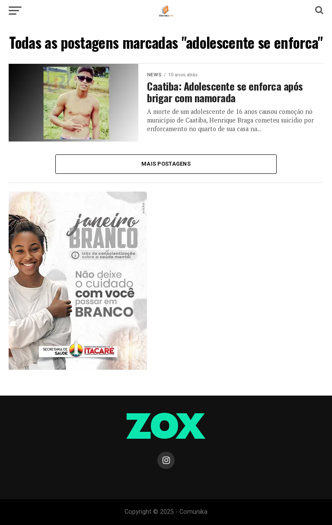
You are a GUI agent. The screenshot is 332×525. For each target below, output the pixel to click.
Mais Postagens (166, 163)
